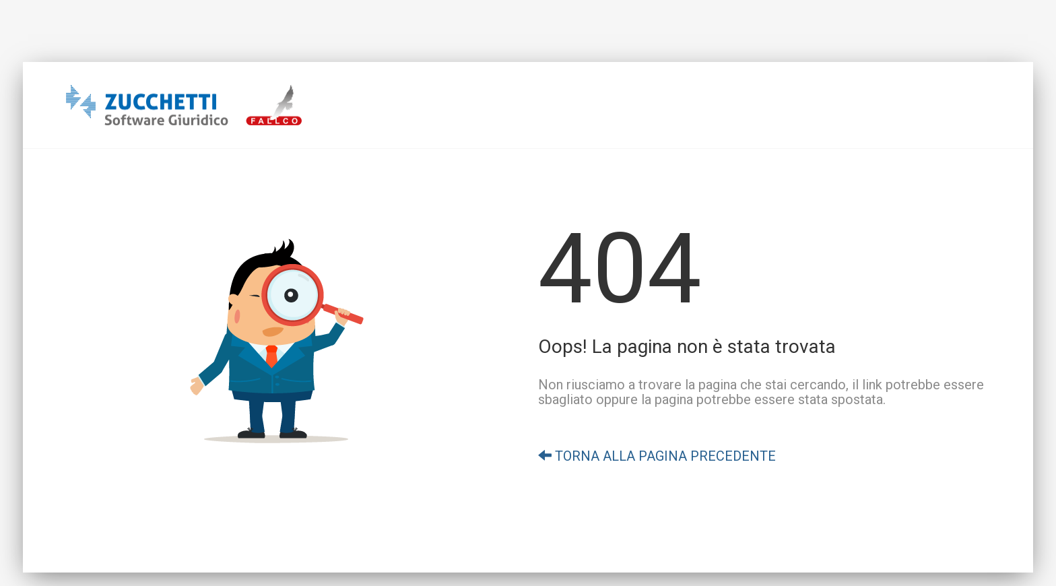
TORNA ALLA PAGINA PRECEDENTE (657, 456)
